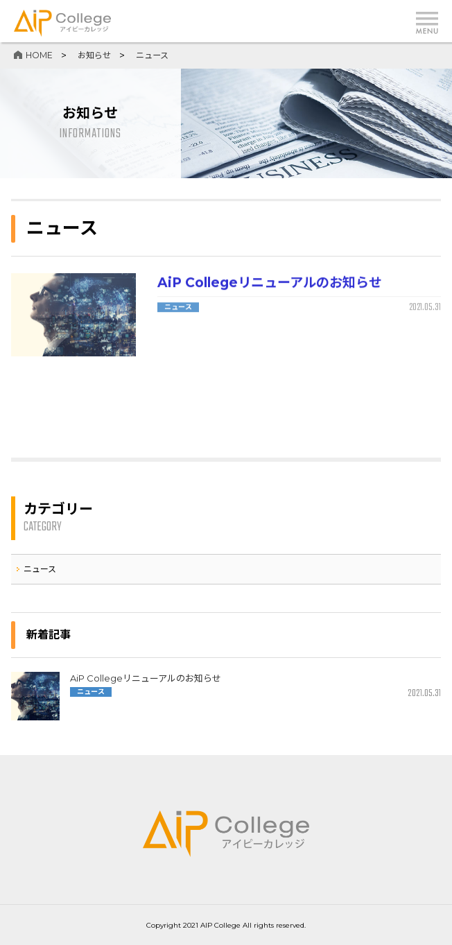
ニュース (178, 307)
